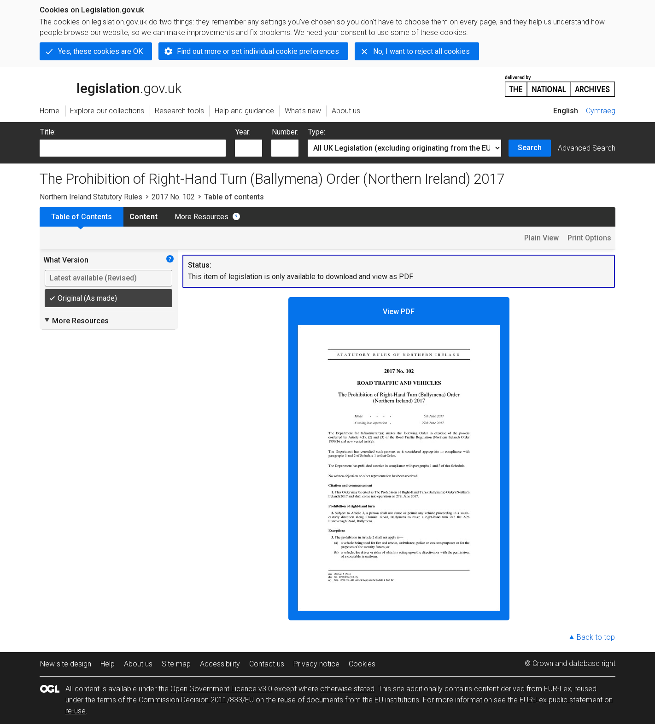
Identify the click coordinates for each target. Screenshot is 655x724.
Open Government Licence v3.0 (221, 688)
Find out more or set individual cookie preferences (258, 51)
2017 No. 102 (173, 197)
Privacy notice (316, 664)
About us (138, 664)
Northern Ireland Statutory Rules (91, 197)
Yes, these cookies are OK (100, 51)
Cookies (362, 664)
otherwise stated (347, 688)
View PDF (399, 459)
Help (107, 664)
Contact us (266, 664)
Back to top (596, 637)
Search (530, 147)
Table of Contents (81, 216)
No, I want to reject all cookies (421, 51)
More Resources (201, 216)
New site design (65, 664)
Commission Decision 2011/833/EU (196, 699)
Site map (176, 664)
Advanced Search (586, 148)
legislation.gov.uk (110, 85)
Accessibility (220, 664)
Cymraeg (600, 110)
